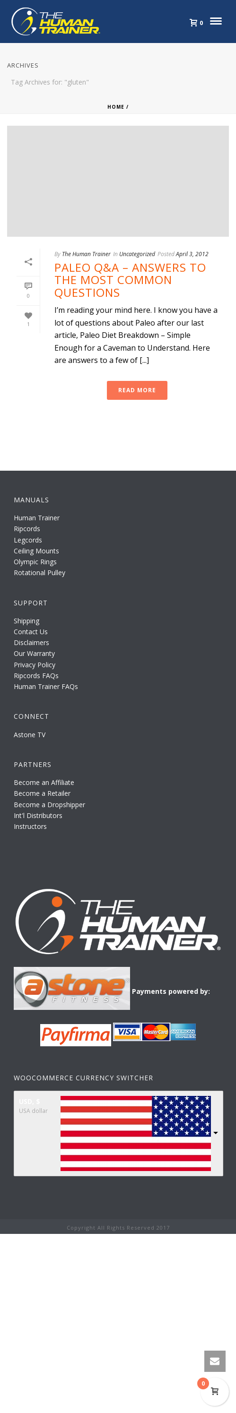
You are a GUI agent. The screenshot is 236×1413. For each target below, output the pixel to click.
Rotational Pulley (39, 572)
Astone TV (29, 734)
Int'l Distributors (38, 815)
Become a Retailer (42, 793)
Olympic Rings (35, 561)
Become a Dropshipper (49, 804)
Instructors (30, 826)
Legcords (28, 539)
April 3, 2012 (192, 254)
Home (115, 106)
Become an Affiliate (44, 782)
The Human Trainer (86, 254)
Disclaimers (31, 642)
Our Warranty (34, 653)
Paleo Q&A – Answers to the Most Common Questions (130, 279)
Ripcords (27, 528)
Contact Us (31, 631)
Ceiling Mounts (36, 550)
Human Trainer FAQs (46, 686)
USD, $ (29, 1101)
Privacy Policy (34, 664)
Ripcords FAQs (36, 675)
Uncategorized (137, 254)
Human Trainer (37, 517)
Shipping (26, 620)
